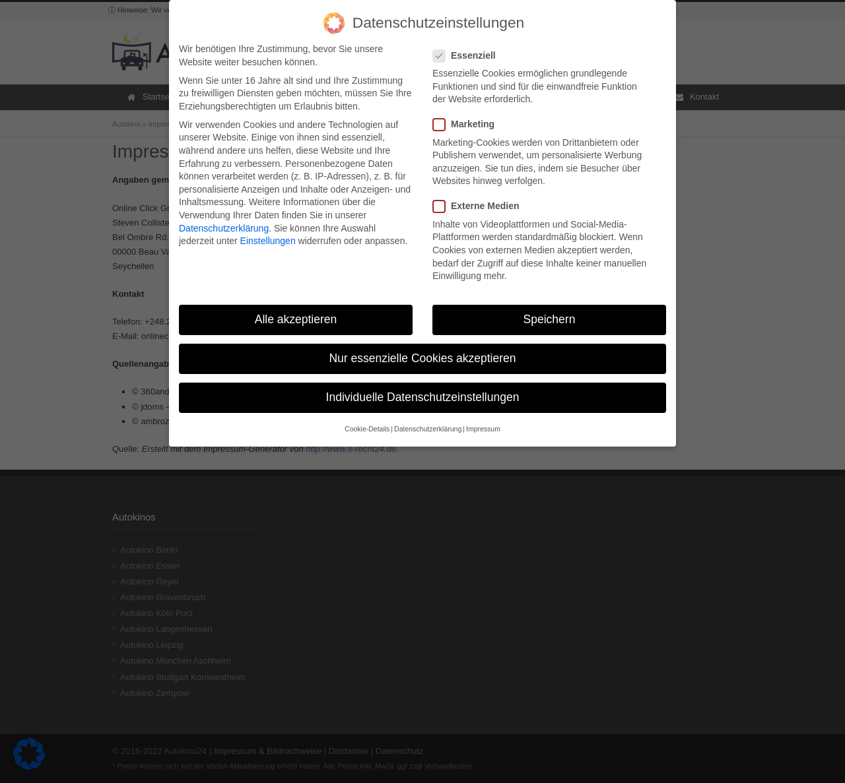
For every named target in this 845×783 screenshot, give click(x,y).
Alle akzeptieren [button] (296, 312)
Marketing (469, 117)
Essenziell (469, 48)
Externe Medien (481, 199)
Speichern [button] (550, 312)
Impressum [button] (483, 421)
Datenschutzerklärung (224, 220)
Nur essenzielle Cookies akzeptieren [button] (422, 351)
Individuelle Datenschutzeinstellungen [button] (423, 389)
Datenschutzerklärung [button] (427, 421)
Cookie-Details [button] (367, 421)
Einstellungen (268, 233)
